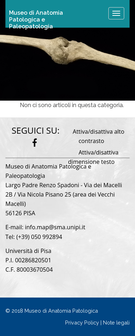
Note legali (116, 322)
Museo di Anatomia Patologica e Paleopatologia (36, 16)
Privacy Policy (82, 322)
